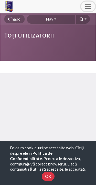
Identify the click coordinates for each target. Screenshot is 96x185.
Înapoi (14, 18)
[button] (83, 19)
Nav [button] (49, 18)
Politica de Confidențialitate (31, 156)
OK (48, 176)
